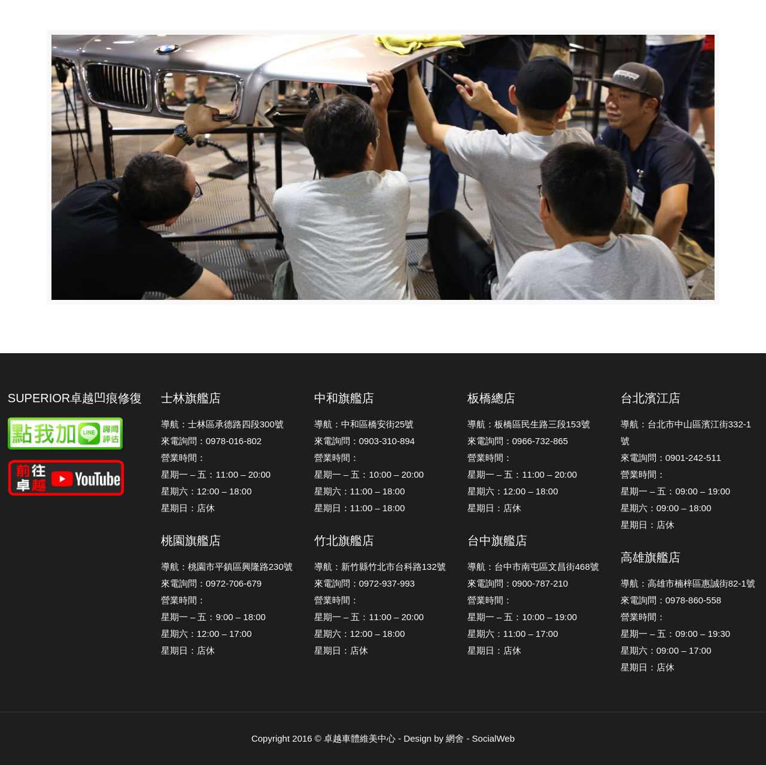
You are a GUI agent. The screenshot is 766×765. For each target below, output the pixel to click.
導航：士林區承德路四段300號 (222, 424)
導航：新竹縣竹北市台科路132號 (380, 566)
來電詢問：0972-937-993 (364, 583)
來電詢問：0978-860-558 (671, 600)
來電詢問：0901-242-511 (671, 458)
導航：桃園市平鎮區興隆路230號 (227, 566)
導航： (634, 424)
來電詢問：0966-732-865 (517, 441)
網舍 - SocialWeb (480, 738)
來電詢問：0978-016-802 (211, 441)
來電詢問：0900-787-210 (517, 583)
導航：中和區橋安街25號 (364, 424)
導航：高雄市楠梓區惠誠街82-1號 (688, 583)
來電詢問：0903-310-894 (364, 441)
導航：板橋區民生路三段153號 (528, 424)
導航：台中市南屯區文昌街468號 (533, 566)
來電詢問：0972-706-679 (211, 583)
